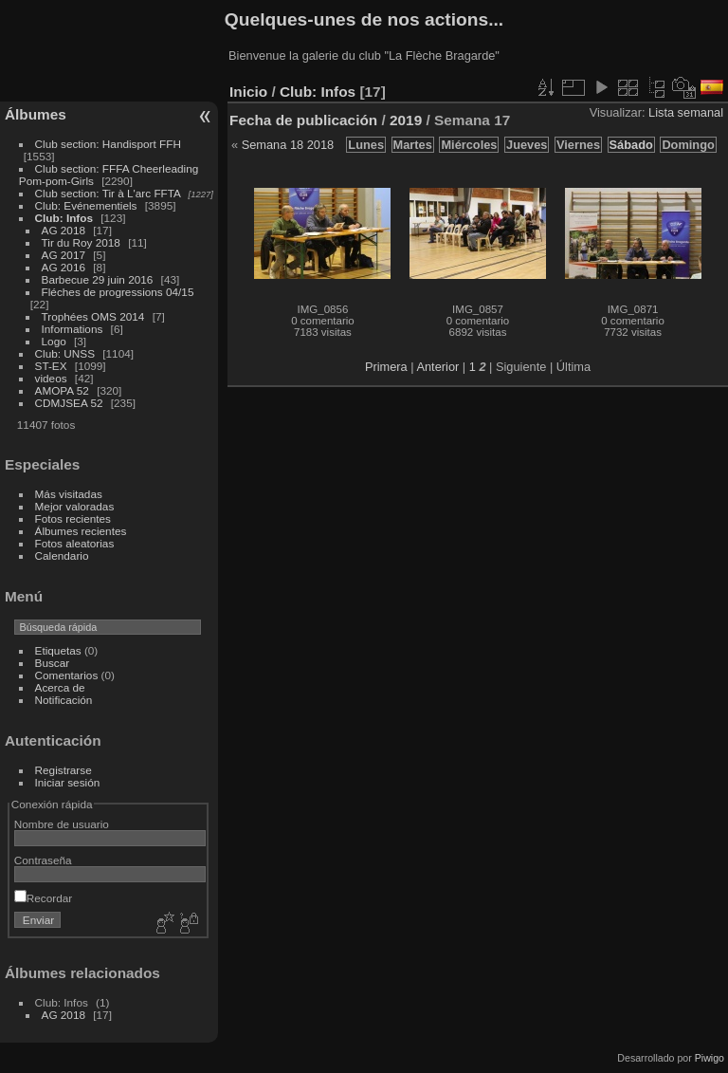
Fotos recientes (73, 518)
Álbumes (35, 114)
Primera (386, 367)
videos (51, 378)
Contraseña (43, 860)
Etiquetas (58, 650)
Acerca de (60, 687)
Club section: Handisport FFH (108, 144)
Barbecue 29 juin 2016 (98, 279)
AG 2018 (63, 230)
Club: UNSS (65, 353)
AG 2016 (63, 267)
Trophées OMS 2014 (93, 316)
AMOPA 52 (62, 390)
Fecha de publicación (303, 120)
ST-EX (51, 366)
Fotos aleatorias (75, 543)
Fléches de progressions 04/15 (118, 292)
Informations (72, 329)
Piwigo (709, 1058)
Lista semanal (685, 112)
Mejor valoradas (75, 506)
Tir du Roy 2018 (81, 242)
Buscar (52, 663)
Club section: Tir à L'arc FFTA (108, 193)
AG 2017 (63, 255)
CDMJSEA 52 (69, 403)
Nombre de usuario (61, 824)
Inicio (248, 91)
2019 (406, 120)
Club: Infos (64, 218)
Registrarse (63, 770)
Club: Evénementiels (86, 205)
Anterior (437, 367)
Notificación (64, 700)
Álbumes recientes (81, 531)
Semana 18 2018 (288, 145)
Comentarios (67, 675)
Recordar (43, 898)
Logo (54, 341)
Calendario (62, 555)
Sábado (631, 145)
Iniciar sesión (67, 782)
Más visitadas (68, 494)
